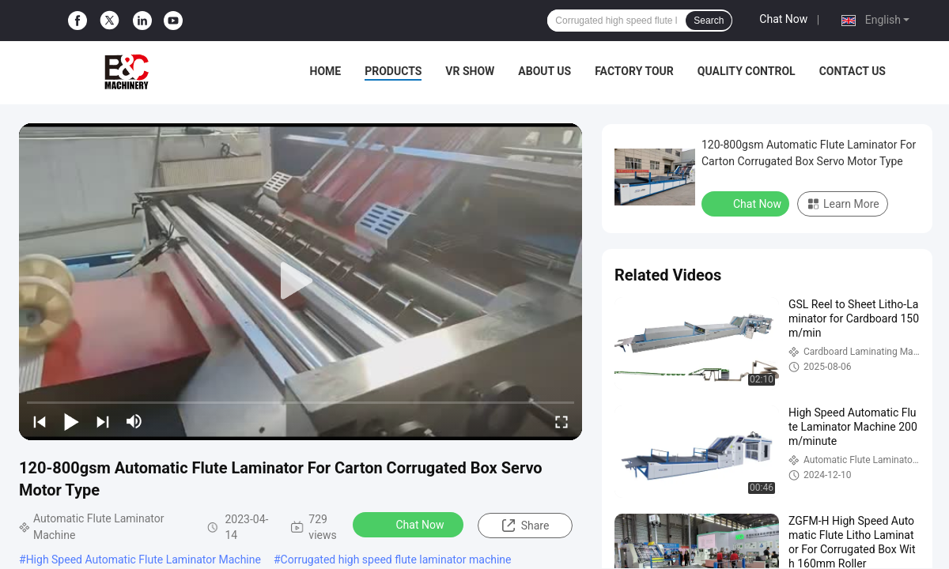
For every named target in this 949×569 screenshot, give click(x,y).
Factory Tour (634, 71)
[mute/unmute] (134, 421)
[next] (103, 421)
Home (326, 71)
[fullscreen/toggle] (561, 421)
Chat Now (783, 19)
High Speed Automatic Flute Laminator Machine (143, 559)
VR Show (469, 71)
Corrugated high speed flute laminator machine (396, 559)
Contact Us (852, 71)
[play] (300, 281)
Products (393, 71)
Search (709, 20)
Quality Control (747, 71)
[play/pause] (71, 421)
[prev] (39, 421)
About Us (544, 71)
